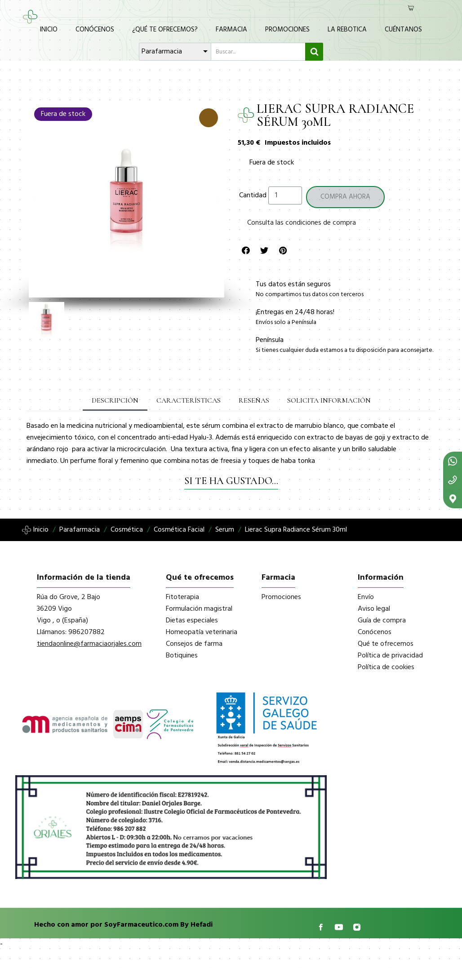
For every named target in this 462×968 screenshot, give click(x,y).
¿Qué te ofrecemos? (165, 29)
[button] (34, 199)
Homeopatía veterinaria (201, 632)
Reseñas (254, 400)
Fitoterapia (182, 597)
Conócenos (95, 29)
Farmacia (231, 29)
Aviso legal (374, 609)
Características (188, 400)
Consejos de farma (194, 644)
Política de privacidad (390, 656)
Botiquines (182, 656)
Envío (366, 597)
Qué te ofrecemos (385, 644)
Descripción (115, 400)
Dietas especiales (192, 620)
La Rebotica (347, 29)
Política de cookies (386, 667)
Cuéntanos (403, 29)
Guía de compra (382, 620)
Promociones (287, 29)
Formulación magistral (199, 609)
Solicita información (329, 400)
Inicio (49, 29)
